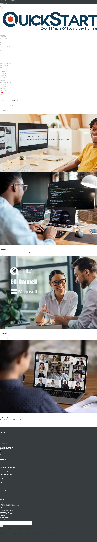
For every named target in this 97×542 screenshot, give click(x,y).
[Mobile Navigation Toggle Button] (2, 8)
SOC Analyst (2, 56)
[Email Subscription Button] (1, 525)
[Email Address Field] (16, 522)
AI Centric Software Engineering (7, 40)
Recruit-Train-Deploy (4, 470)
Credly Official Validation (5, 477)
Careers (1, 437)
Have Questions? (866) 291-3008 (7, 0)
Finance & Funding (4, 69)
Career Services (3, 71)
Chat (2, 110)
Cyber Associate (3, 52)
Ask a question (6, 110)
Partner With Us (3, 462)
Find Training (3, 75)
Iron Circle (2, 50)
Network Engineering (4, 48)
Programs (2, 34)
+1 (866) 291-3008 (5, 100)
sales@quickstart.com (8, 503)
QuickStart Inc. (22, 537)
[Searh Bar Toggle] (0, 5)
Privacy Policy (3, 489)
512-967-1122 (8, 515)
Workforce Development (5, 62)
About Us (2, 435)
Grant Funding (3, 90)
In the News (2, 439)
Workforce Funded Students (6, 63)
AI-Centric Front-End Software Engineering (9, 46)
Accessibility (2, 485)
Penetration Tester (4, 60)
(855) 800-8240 (11, 509)
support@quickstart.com (13, 505)
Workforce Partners (4, 65)
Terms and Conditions (5, 541)
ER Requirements (4, 487)
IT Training (2, 78)
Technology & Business (5, 86)
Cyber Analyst (3, 54)
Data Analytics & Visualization (6, 42)
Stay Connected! (3, 441)
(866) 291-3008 (50, 146)
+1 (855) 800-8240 (5, 105)
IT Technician (3, 44)
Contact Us (2, 539)
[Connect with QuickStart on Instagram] (0, 453)
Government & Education (5, 82)
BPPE (1, 495)
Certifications (3, 73)
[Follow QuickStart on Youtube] (0, 455)
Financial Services (4, 84)
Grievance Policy (3, 491)
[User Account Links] (0, 6)
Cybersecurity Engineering (6, 38)
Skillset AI (2, 92)
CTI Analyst (2, 58)
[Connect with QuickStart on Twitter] (0, 451)
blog (1, 94)
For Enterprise (3, 77)
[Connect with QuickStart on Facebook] (0, 449)
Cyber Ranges (3, 88)
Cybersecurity (3, 36)
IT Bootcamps (3, 35)
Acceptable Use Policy (5, 493)
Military (1, 67)
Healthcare (2, 80)
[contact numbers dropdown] (2, 97)
